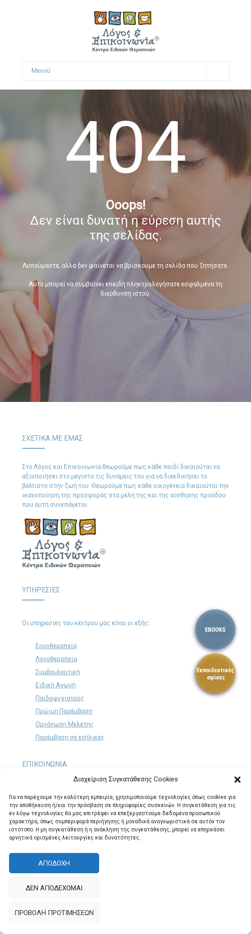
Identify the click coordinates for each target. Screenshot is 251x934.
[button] (237, 779)
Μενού (130, 71)
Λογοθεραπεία (56, 659)
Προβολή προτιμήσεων (54, 913)
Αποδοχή (54, 863)
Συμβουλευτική (58, 672)
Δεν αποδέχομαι (54, 888)
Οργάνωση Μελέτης (65, 724)
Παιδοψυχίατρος (60, 698)
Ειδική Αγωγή (56, 685)
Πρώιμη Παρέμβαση (64, 711)
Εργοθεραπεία (56, 646)
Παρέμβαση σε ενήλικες (70, 737)
